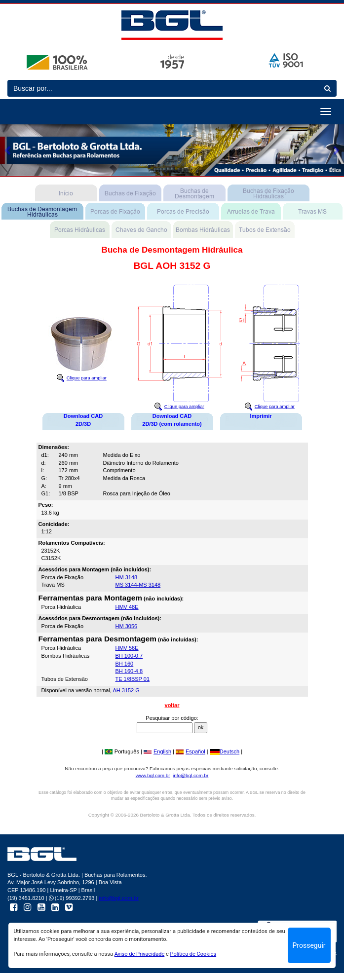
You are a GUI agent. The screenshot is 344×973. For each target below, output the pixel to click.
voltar (172, 705)
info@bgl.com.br (190, 775)
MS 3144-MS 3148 (138, 585)
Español (190, 751)
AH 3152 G (126, 690)
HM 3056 (126, 626)
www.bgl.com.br (153, 775)
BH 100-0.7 (129, 656)
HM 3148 (126, 577)
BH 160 (124, 664)
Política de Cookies (193, 954)
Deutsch (224, 751)
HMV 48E (127, 607)
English (157, 751)
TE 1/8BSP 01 (132, 679)
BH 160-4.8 (129, 671)
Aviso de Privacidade (140, 954)
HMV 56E (127, 648)
